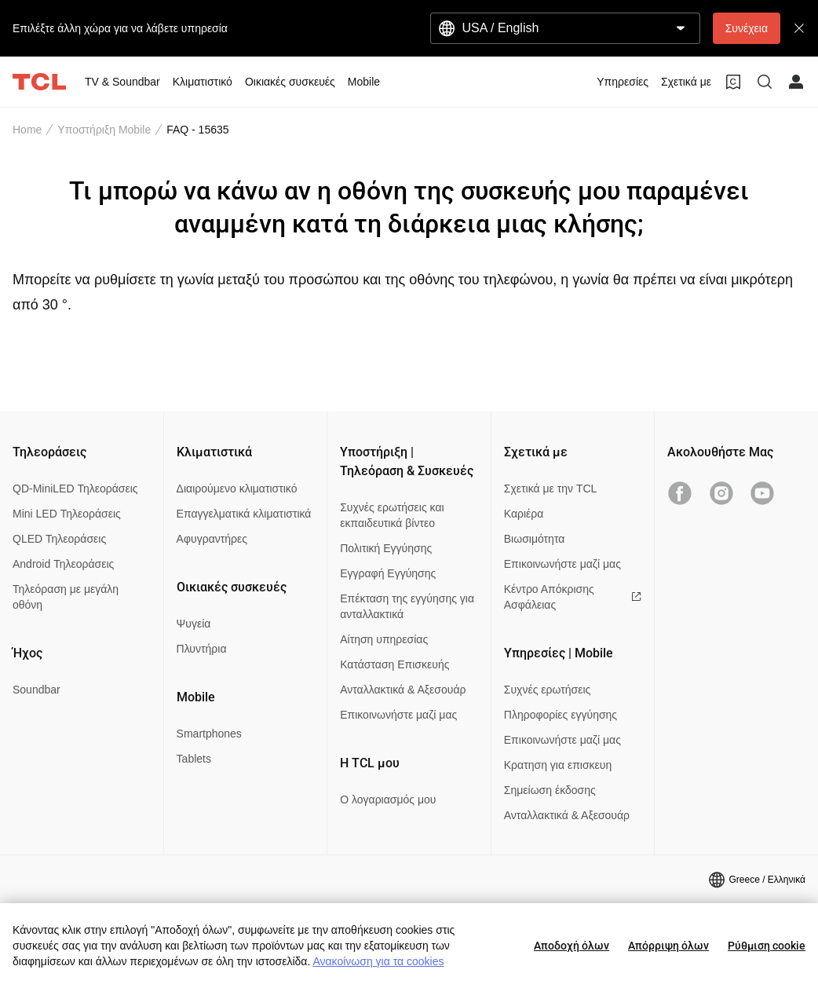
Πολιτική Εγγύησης (386, 548)
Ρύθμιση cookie (766, 945)
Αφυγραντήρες (212, 538)
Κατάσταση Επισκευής (394, 664)
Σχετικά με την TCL (550, 488)
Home (27, 129)
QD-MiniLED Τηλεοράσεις (75, 488)
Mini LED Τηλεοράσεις (67, 513)
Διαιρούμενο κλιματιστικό (237, 488)
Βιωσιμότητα (534, 538)
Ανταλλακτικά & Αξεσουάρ (403, 689)
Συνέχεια (746, 28)
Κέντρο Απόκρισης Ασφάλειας (573, 597)
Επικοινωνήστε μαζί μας (398, 714)
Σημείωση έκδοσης (550, 790)
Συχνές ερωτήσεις (547, 689)
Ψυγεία (194, 623)
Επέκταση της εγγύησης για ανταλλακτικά (407, 606)
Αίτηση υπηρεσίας (384, 639)
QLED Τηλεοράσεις (59, 538)
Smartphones (209, 733)
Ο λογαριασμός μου (388, 799)
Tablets (194, 758)
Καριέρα (524, 513)
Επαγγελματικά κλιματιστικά (244, 513)
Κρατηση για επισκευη (558, 765)
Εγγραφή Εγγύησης (388, 573)
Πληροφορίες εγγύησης (560, 714)
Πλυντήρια (202, 648)
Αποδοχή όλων (571, 945)
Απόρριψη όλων (668, 945)
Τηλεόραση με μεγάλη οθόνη (66, 597)
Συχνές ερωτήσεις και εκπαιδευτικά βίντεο (392, 515)
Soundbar (36, 689)
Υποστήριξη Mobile (104, 129)
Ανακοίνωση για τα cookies (378, 961)
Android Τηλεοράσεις (63, 564)
